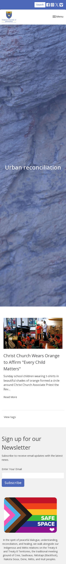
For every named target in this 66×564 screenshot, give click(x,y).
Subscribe (13, 482)
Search (40, 4)
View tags (10, 417)
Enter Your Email (12, 469)
